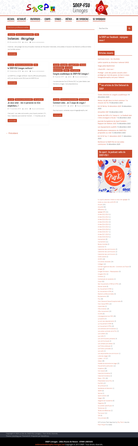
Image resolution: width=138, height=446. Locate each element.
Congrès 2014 (73, 65)
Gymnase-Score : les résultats (109, 59)
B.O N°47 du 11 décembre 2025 (109, 136)
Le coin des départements (106, 321)
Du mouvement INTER (104, 289)
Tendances (101, 408)
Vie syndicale (75, 70)
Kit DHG (100, 314)
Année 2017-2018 (103, 234)
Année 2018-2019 (103, 237)
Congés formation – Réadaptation (108, 272)
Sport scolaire (102, 396)
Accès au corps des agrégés (119, 200)
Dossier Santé (102, 287)
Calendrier (101, 247)
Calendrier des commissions (106, 249)
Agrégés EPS (102, 212)
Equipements (102, 296)
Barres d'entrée (102, 244)
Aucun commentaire (37, 42)
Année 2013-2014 (103, 219)
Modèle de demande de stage (107, 363)
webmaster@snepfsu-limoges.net (50, 444)
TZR (99, 416)
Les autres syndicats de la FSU (107, 331)
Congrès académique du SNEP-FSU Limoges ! (71, 73)
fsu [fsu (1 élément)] (98, 199)
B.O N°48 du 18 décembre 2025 (109, 106)
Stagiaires (101, 403)
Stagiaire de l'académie (105, 401)
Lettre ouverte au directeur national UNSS (113, 62)
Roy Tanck (121, 422)
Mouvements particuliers (105, 366)
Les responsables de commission (108, 354)
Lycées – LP (101, 359)
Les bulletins (102, 334)
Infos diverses (102, 309)
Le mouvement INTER (104, 324)
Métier (66, 70)
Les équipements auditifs (107, 127)
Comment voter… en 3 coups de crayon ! (69, 102)
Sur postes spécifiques (105, 406)
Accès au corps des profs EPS (107, 202)
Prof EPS (100, 383)
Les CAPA (101, 336)
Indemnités (101, 306)
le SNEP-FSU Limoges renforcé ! (20, 68)
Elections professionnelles (25, 34)
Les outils (101, 351)
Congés (100, 269)
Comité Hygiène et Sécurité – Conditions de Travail (113, 267)
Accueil (11, 65)
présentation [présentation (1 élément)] (107, 199)
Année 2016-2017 (103, 232)
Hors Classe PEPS (103, 304)
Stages (100, 398)
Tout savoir (101, 413)
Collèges (100, 264)
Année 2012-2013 (103, 214)
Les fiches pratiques (104, 346)
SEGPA (100, 391)
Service (100, 393)
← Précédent (12, 133)
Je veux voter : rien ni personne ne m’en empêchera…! (24, 104)
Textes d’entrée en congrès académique (112, 95)
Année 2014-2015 (103, 224)
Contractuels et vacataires (106, 279)
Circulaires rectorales (104, 262)
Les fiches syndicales (104, 349)
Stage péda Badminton (106, 66)
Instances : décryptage (21, 38)
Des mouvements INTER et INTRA (108, 284)
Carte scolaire (102, 257)
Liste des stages (103, 356)
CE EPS (100, 259)
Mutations (101, 368)
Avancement (101, 239)
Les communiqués (103, 341)
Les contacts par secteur (105, 344)
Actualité (11, 34)
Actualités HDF (103, 112)
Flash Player (101, 425)
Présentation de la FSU (105, 381)
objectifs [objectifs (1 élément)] (102, 199)
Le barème (101, 319)
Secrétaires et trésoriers (105, 388)
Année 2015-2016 (103, 229)
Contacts (100, 277)
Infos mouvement (103, 311)
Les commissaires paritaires (106, 339)
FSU (37, 34)
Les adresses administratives (107, 329)
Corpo (100, 282)
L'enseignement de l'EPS (105, 316)
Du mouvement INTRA (104, 292)
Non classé (101, 371)
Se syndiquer (102, 386)
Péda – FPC (101, 378)
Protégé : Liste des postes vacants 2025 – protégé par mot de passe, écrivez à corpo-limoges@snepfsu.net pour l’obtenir (114, 75)
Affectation (101, 210)
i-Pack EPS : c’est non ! (106, 69)
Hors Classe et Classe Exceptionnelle (109, 301)
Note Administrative (104, 373)
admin (26, 42)
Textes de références (104, 411)
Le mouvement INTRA (104, 326)
